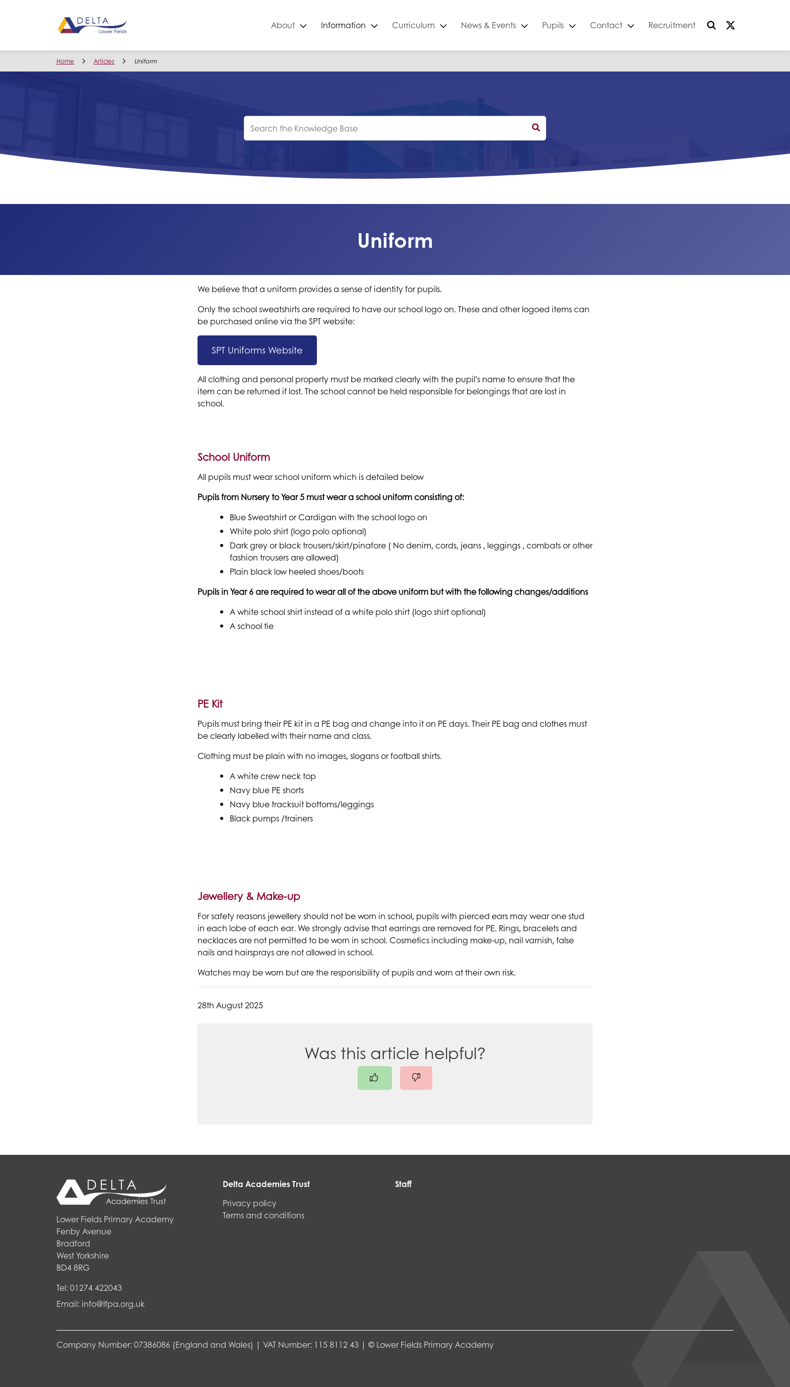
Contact (606, 25)
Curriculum (413, 25)
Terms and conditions (263, 1215)
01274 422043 (96, 1287)
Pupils (553, 25)
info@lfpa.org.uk (113, 1303)
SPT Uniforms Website (257, 350)
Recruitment (671, 25)
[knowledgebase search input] (395, 128)
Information (343, 25)
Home (65, 61)
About (283, 25)
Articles (104, 61)
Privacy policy (250, 1203)
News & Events (488, 25)
